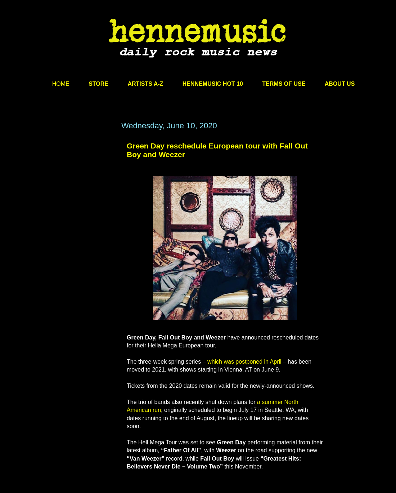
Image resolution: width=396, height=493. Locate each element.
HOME (60, 84)
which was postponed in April (244, 362)
